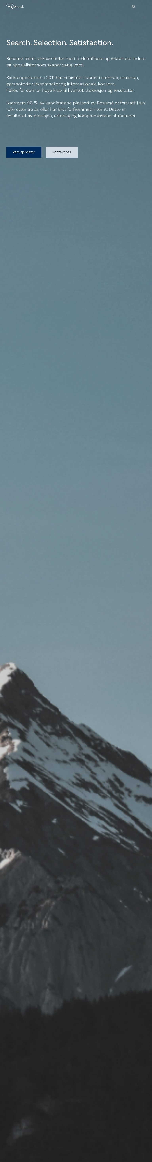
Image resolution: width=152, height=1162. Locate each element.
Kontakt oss (61, 152)
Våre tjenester (24, 152)
